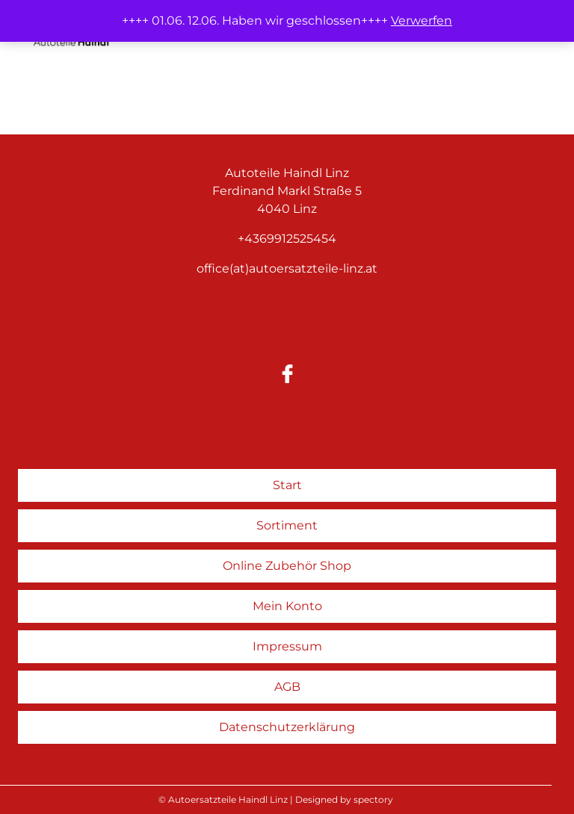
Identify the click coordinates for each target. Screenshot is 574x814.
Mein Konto (287, 606)
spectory (373, 799)
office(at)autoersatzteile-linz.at (287, 268)
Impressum (287, 646)
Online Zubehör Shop (287, 566)
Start (287, 485)
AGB (287, 687)
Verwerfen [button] (421, 20)
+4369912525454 (287, 239)
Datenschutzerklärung (287, 727)
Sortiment (287, 525)
